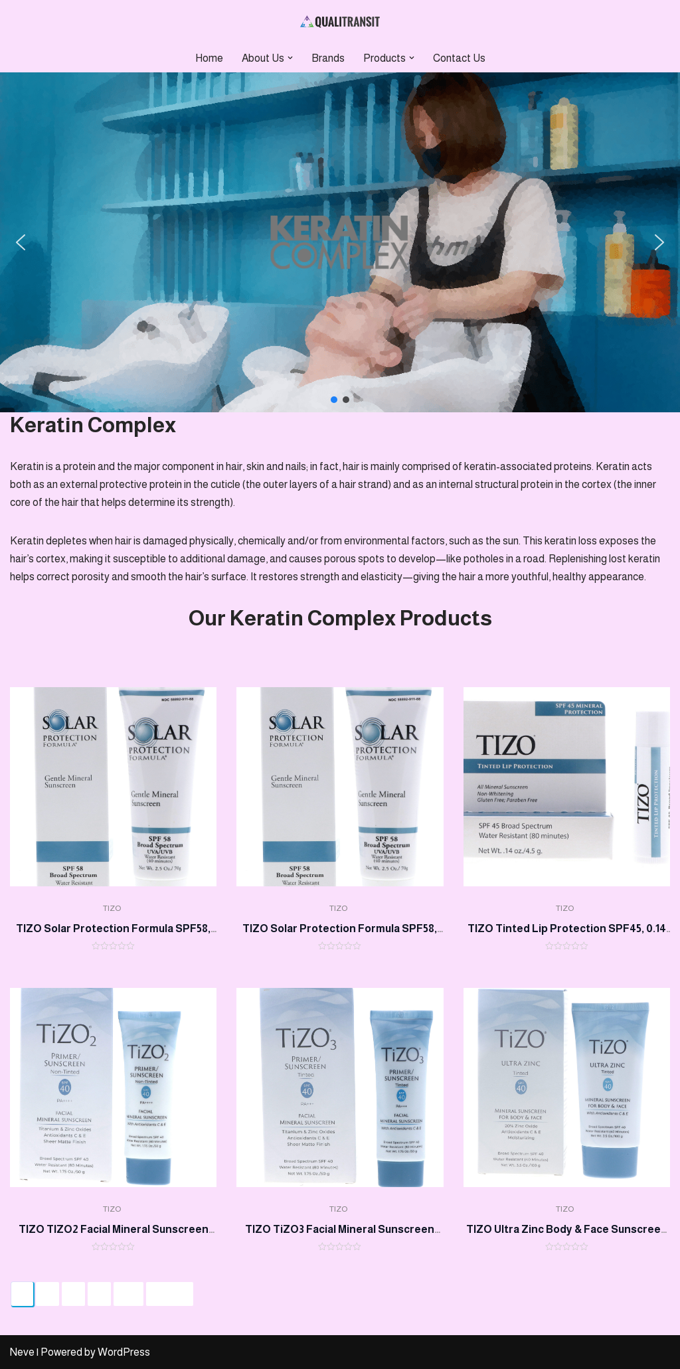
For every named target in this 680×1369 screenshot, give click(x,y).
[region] (340, 242)
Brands (328, 58)
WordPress (124, 1352)
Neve (22, 1352)
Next (169, 1294)
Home (209, 58)
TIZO (112, 908)
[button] (290, 57)
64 (128, 1294)
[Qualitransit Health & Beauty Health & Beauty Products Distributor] (340, 22)
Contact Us (459, 58)
